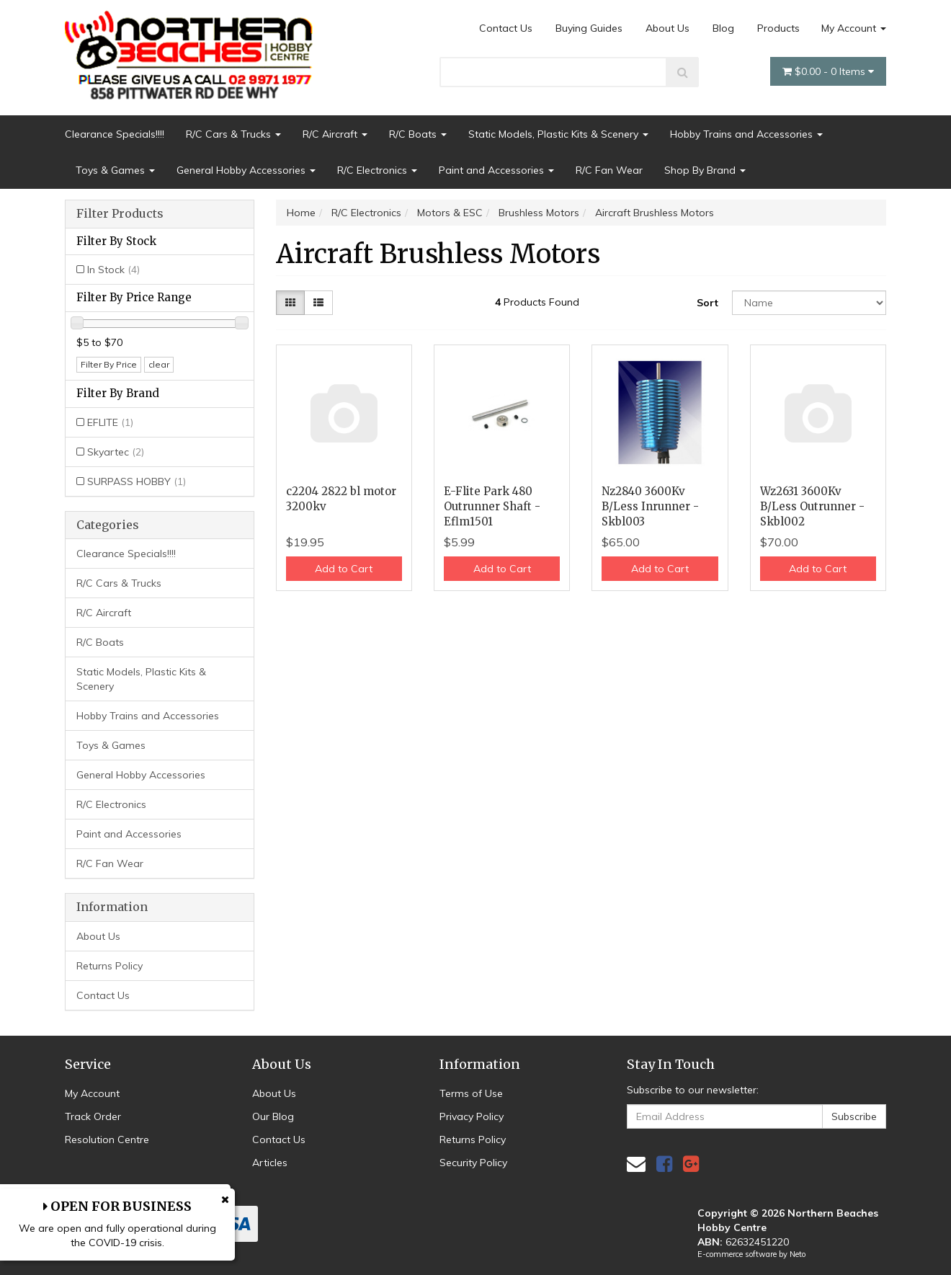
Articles (269, 1162)
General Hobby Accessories (246, 170)
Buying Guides (588, 28)
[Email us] (636, 1164)
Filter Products (120, 214)
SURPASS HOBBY (136, 481)
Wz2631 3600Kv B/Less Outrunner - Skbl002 (812, 506)
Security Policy (473, 1162)
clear (158, 364)
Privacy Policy (471, 1116)
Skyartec (115, 451)
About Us (667, 28)
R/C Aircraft (335, 134)
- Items (828, 71)
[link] (664, 1164)
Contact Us (505, 28)
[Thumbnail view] (290, 302)
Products (778, 28)
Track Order (93, 1116)
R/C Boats (418, 134)
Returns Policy (109, 965)
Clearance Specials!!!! (114, 134)
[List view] (318, 302)
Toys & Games (115, 170)
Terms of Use (471, 1093)
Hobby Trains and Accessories (746, 134)
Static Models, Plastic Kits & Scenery (558, 134)
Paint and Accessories (496, 170)
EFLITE (110, 422)
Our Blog (273, 1116)
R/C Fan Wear (609, 170)
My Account (853, 28)
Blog (723, 28)
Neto (797, 1254)
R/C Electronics (377, 170)
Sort (707, 302)
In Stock (113, 269)
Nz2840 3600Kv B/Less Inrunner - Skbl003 (650, 506)
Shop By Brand (705, 170)
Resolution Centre (107, 1139)
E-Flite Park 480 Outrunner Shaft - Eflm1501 (492, 506)
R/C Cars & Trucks (233, 134)
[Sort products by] (809, 302)
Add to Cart (343, 568)
